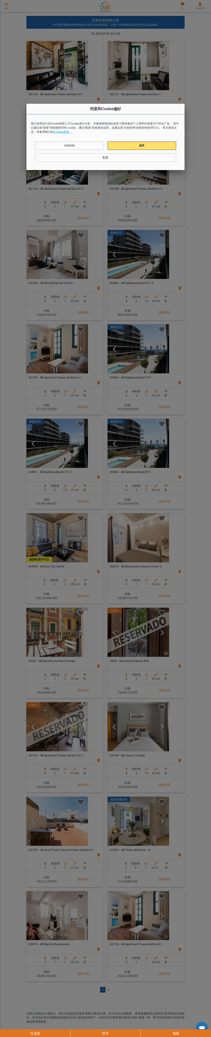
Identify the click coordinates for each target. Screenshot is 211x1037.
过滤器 (35, 1033)
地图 (175, 1033)
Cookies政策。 (63, 132)
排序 (105, 1033)
